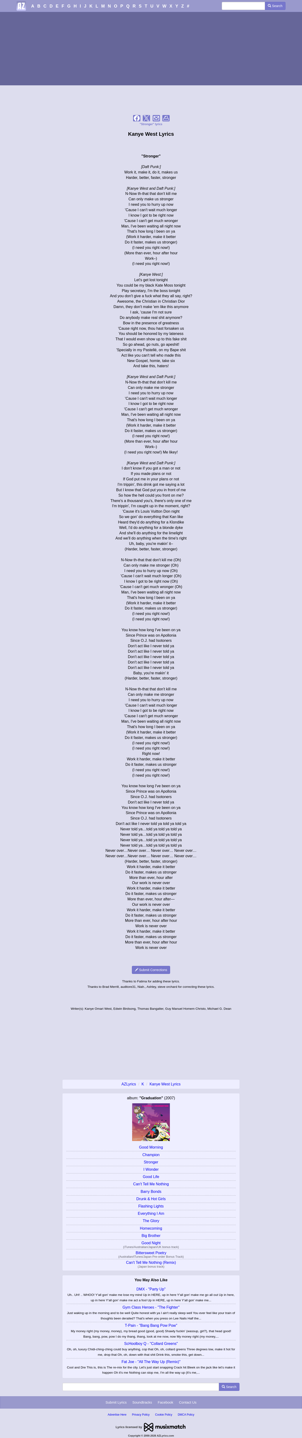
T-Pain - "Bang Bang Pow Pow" (151, 1325)
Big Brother (151, 1236)
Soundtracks (142, 1402)
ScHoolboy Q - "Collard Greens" (151, 1344)
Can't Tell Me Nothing (151, 1184)
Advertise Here (117, 1414)
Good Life (151, 1177)
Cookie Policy (163, 1414)
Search (275, 6)
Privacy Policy (141, 1414)
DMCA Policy (186, 1414)
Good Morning (151, 1147)
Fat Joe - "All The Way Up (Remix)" (151, 1362)
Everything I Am (151, 1213)
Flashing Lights (151, 1206)
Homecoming (151, 1228)
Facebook (165, 1402)
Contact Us (188, 1402)
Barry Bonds (151, 1192)
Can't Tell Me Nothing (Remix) (151, 1263)
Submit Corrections (151, 970)
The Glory (151, 1221)
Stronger (151, 1162)
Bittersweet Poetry (151, 1253)
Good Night (151, 1243)
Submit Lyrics (115, 1402)
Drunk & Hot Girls (151, 1199)
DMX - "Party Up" (150, 1289)
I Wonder (151, 1169)
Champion (151, 1155)
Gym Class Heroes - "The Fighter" (151, 1307)
